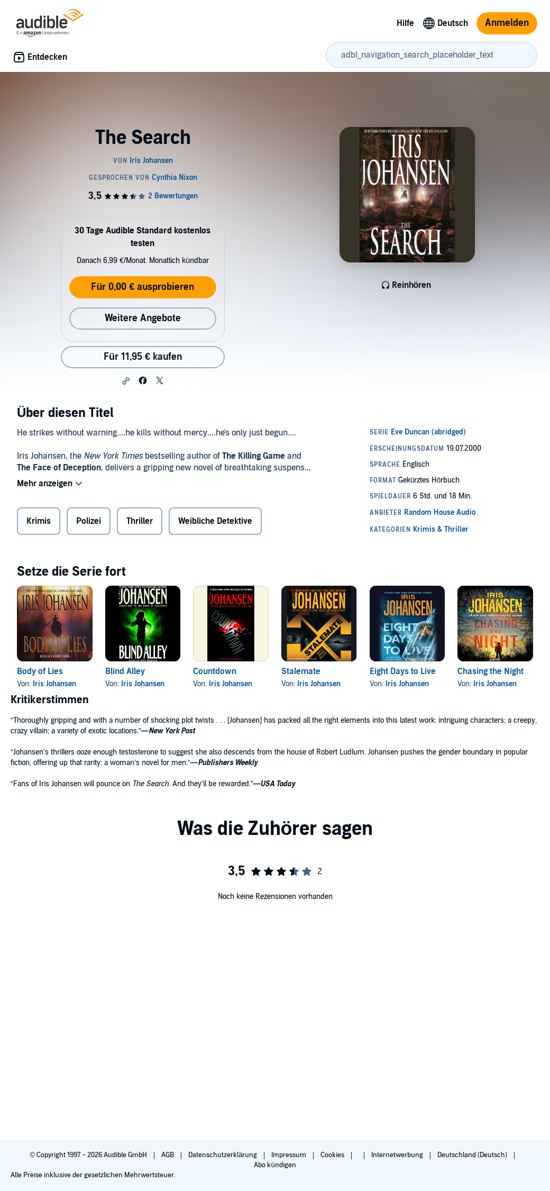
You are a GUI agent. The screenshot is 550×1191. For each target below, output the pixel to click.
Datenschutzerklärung (223, 1155)
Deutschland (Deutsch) (473, 1155)
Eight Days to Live (403, 671)
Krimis (38, 521)
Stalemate (300, 671)
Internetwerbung (398, 1155)
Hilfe (405, 23)
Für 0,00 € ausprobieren (142, 287)
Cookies (333, 1155)
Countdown (214, 671)
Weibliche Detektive (215, 521)
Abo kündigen (275, 1165)
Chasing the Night (490, 671)
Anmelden (507, 23)
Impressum (289, 1155)
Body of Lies (40, 671)
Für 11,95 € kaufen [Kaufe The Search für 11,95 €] (143, 356)
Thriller (139, 521)
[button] (126, 381)
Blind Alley (125, 671)
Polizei (88, 521)
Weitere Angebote (143, 318)
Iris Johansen (54, 683)
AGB (168, 1155)
